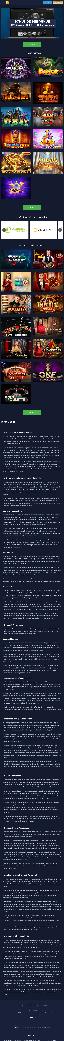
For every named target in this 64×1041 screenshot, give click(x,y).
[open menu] (2, 2)
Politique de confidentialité (35, 1020)
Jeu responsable (6, 1020)
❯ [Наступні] (60, 230)
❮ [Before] (4, 230)
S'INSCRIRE (47, 2)
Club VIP (45, 1006)
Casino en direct (26, 1006)
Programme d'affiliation (17, 1013)
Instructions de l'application (45, 1013)
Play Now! (32, 44)
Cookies (60, 1020)
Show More (32, 208)
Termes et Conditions (19, 1020)
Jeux (18, 1006)
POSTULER (58, 2)
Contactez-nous (31, 1013)
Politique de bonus (50, 1020)
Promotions (37, 1006)
